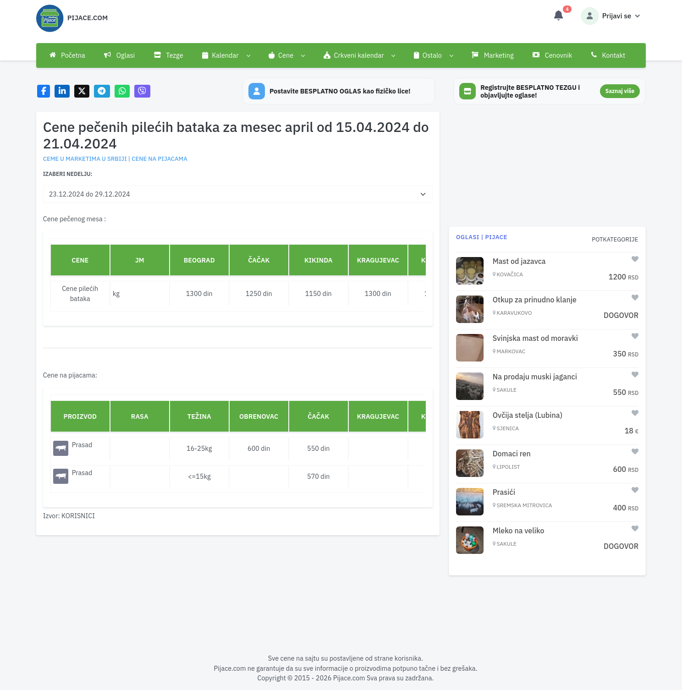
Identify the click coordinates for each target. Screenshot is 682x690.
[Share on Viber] (142, 91)
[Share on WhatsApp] (122, 91)
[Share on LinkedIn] (62, 91)
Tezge (168, 55)
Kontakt (608, 55)
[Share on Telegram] (102, 91)
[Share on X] (81, 91)
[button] (225, 55)
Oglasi (119, 55)
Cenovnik (552, 55)
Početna (67, 55)
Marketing (492, 55)
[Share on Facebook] (43, 91)
